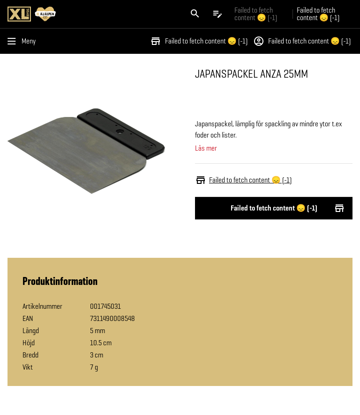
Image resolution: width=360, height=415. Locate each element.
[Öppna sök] (195, 14)
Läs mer (206, 148)
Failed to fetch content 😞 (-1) (199, 41)
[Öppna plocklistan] (217, 14)
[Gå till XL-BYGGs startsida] (92, 14)
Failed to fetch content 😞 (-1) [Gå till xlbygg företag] (255, 13)
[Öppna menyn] (23, 41)
